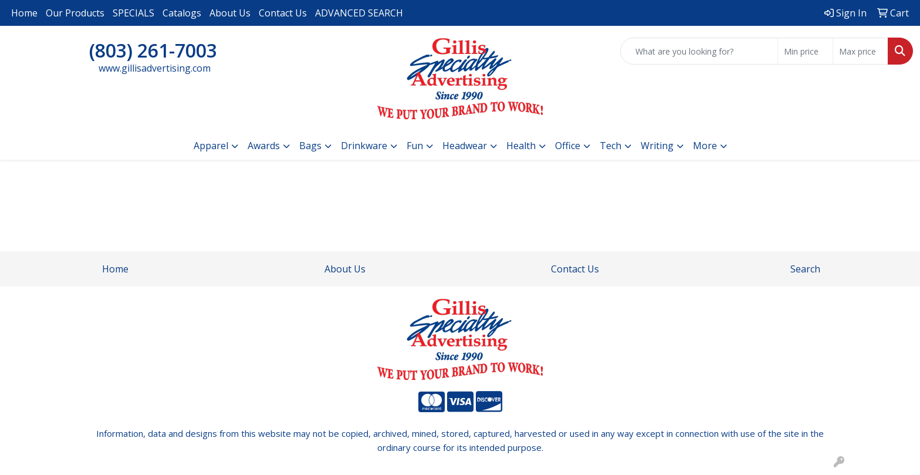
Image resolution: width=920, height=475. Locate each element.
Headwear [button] (464, 145)
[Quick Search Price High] (860, 51)
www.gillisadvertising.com (155, 68)
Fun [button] (415, 145)
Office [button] (567, 145)
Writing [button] (657, 145)
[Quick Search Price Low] (805, 51)
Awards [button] (264, 145)
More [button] (705, 145)
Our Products (75, 12)
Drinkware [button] (364, 145)
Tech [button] (610, 145)
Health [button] (521, 145)
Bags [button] (310, 145)
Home (24, 12)
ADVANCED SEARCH (359, 12)
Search (805, 268)
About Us (230, 12)
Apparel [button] (211, 145)
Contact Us (283, 12)
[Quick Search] (699, 51)
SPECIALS (133, 12)
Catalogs (182, 12)
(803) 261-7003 (153, 50)
